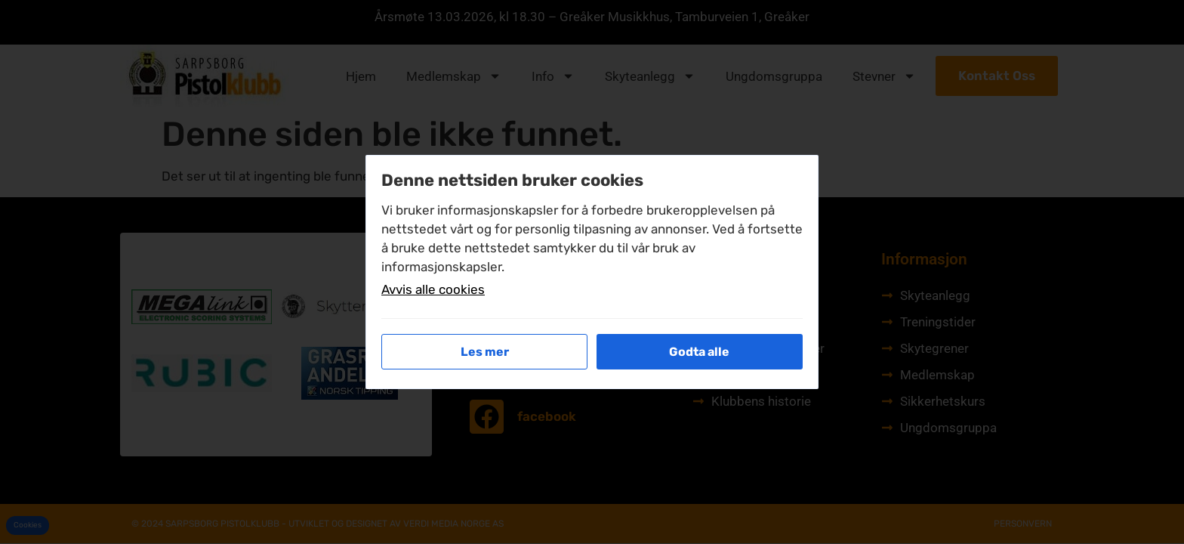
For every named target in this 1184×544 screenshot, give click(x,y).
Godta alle (699, 352)
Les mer (485, 352)
